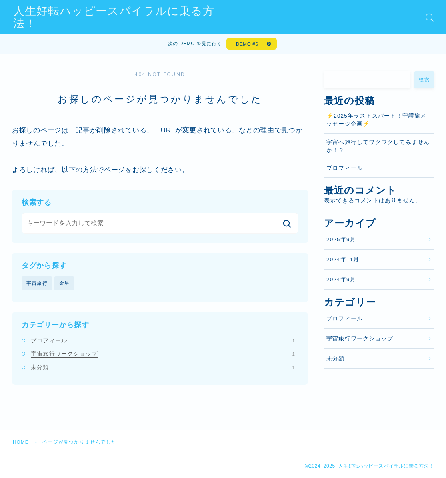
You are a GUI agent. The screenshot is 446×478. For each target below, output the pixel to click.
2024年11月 (343, 260)
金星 (64, 284)
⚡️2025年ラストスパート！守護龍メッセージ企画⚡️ (376, 121)
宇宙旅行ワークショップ (163, 355)
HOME (21, 443)
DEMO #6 (247, 44)
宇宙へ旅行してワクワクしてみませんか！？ (378, 147)
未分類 (163, 368)
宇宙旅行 (37, 284)
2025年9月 (341, 240)
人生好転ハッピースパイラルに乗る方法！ (125, 17)
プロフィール (163, 341)
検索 (424, 80)
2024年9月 (341, 281)
